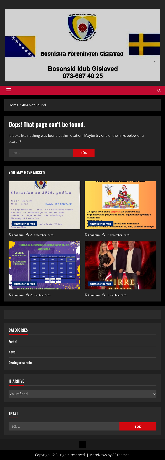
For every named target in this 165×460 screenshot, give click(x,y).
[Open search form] (159, 90)
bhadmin (18, 235)
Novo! (12, 351)
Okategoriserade (24, 223)
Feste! (13, 341)
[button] (9, 90)
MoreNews (98, 454)
